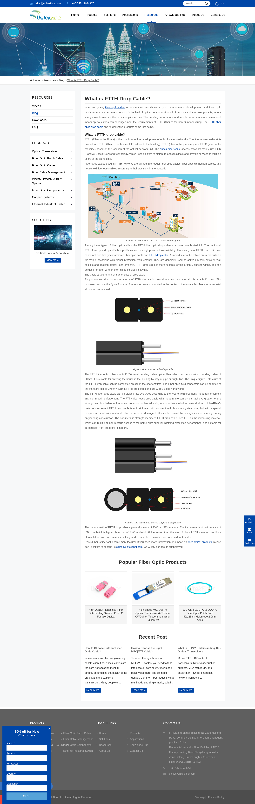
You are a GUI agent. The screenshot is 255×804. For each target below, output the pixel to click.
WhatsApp (249, 519)
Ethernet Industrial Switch (52, 204)
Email (249, 530)
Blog (61, 80)
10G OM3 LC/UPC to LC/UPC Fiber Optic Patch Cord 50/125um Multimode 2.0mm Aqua (200, 614)
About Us (198, 18)
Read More (92, 690)
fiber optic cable (115, 107)
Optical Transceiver (52, 151)
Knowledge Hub (175, 18)
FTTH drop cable (158, 255)
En (222, 3)
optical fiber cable (170, 149)
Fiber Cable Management (52, 172)
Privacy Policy (216, 799)
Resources (151, 18)
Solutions (110, 18)
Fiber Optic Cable (52, 165)
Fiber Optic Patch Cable (52, 158)
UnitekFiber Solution (57, 799)
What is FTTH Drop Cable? (83, 80)
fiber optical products (200, 542)
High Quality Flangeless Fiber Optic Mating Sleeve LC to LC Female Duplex (106, 613)
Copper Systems (52, 197)
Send (26, 796)
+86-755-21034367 (80, 3)
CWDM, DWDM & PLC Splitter (52, 181)
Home (75, 18)
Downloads (39, 120)
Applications (130, 18)
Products (41, 143)
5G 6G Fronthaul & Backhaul (52, 253)
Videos (36, 106)
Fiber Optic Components (52, 190)
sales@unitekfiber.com (45, 3)
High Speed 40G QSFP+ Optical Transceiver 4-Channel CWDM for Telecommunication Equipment (152, 614)
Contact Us (218, 18)
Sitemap (200, 799)
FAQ (35, 127)
